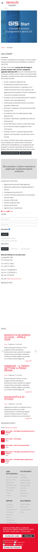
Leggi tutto (28, 361)
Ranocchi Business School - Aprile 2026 (17, 337)
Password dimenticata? (8, 238)
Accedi (4, 234)
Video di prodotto (25, 509)
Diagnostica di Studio (14, 398)
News (5, 344)
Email (10, 211)
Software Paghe (25, 485)
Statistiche (8, 545)
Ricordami (4, 229)
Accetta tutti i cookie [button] (12, 536)
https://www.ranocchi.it (14, 279)
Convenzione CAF (11, 509)
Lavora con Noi (10, 480)
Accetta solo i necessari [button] (12, 547)
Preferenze (20, 542)
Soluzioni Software (12, 477)
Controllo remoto (11, 522)
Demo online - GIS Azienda (13, 439)
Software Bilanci (25, 480)
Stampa (4, 211)
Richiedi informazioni (10, 153)
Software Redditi (25, 483)
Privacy (8, 493)
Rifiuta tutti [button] (28, 536)
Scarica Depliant (25, 504)
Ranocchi (5, 249)
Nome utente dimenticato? (9, 241)
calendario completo (11, 427)
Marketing (18, 545)
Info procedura (10, 488)
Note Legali (9, 490)
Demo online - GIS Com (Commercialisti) (17, 445)
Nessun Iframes (19, 306)
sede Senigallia (25, 249)
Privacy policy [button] (26, 531)
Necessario (9, 542)
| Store (6, 8)
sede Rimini (14, 249)
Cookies (8, 495)
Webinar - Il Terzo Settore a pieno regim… (16, 368)
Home (3, 47)
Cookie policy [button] (15, 531)
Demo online (25, 153)
